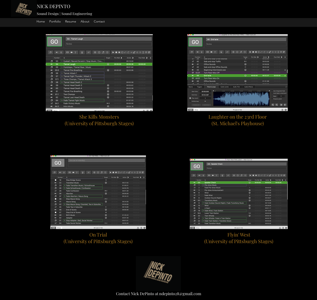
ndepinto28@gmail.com (180, 293)
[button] (55, 21)
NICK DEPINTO (53, 6)
